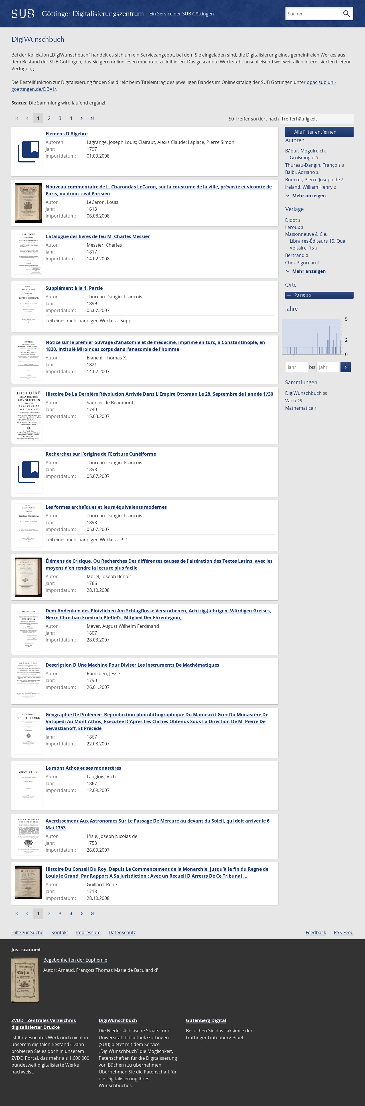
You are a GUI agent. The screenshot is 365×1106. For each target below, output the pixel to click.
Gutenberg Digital (206, 1020)
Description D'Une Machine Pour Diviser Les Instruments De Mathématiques (132, 665)
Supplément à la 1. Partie (74, 288)
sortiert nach (265, 119)
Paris (298, 295)
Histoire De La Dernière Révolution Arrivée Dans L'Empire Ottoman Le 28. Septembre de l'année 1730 (159, 394)
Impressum (88, 932)
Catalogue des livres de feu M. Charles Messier (98, 236)
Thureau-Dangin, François (314, 165)
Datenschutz (122, 932)
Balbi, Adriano (302, 172)
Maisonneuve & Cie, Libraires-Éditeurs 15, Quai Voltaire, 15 (315, 241)
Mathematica (301, 408)
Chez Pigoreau (302, 263)
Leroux (294, 227)
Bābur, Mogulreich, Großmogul (305, 154)
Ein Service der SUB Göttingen (181, 14)
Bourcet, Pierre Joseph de (314, 179)
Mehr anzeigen (305, 195)
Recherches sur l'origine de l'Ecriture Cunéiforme (101, 454)
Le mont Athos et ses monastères (83, 768)
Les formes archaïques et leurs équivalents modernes (106, 507)
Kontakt (59, 932)
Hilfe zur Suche (27, 932)
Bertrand (296, 255)
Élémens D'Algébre (67, 133)
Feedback (316, 932)
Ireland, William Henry (310, 187)
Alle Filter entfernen (310, 132)
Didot (293, 220)
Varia (293, 400)
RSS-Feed (344, 932)
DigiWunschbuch (306, 393)
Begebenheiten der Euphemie (75, 960)
